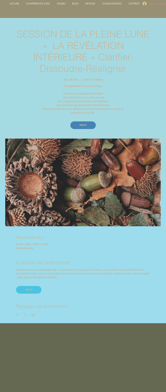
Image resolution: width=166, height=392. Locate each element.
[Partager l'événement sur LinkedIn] (33, 315)
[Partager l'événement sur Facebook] (17, 315)
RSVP (83, 125)
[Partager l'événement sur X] (25, 315)
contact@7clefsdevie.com (43, 326)
